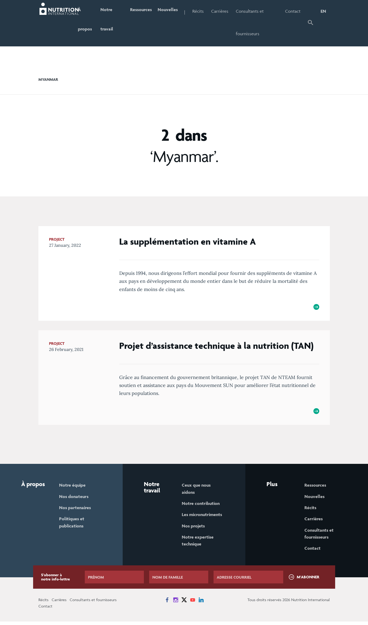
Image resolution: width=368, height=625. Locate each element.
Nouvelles (174, 11)
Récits (205, 11)
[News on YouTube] (192, 603)
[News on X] (184, 603)
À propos (88, 22)
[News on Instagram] (175, 603)
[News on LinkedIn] (201, 603)
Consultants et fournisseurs (257, 22)
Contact (293, 11)
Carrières (226, 11)
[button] (311, 23)
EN (323, 11)
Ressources (145, 11)
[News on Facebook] (167, 603)
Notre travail (111, 22)
